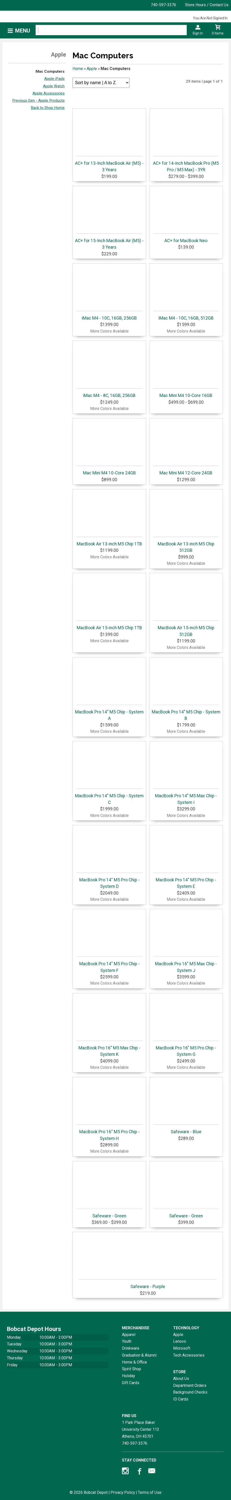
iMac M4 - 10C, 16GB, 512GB (186, 316)
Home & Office (134, 1362)
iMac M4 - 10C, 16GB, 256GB (109, 316)
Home (78, 68)
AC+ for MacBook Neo (186, 238)
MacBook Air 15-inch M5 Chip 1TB (109, 625)
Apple (92, 68)
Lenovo (179, 1341)
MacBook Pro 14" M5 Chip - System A (109, 713)
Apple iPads (54, 78)
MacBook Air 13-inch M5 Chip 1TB (109, 541)
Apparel (128, 1334)
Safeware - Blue (186, 1129)
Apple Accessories (49, 93)
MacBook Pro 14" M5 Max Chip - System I (186, 797)
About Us (181, 1378)
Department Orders (189, 1385)
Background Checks (190, 1392)
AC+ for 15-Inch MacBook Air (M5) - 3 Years (109, 241)
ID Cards (180, 1399)
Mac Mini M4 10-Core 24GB (109, 470)
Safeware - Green (109, 1213)
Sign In (197, 33)
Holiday (128, 1375)
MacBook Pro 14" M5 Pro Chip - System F (109, 965)
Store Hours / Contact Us (207, 4)
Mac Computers (50, 71)
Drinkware (130, 1348)
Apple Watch (54, 86)
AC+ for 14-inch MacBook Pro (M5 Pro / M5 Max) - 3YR (186, 164)
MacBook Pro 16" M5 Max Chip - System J (186, 965)
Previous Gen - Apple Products (38, 100)
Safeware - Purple (147, 1284)
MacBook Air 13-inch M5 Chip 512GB (186, 545)
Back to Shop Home (48, 107)
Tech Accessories (188, 1355)
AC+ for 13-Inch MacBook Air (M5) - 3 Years (109, 164)
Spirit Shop (131, 1369)
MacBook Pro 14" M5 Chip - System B (186, 713)
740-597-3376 (163, 4)
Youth (126, 1341)
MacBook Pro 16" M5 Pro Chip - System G (186, 1049)
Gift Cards (130, 1382)
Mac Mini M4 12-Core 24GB (186, 470)
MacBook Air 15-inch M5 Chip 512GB (186, 629)
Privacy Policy (123, 1492)
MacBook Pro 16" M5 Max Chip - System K (109, 1049)
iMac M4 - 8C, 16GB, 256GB (109, 393)
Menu (22, 31)
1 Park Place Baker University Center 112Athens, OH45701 (140, 1429)
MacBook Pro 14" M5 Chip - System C (109, 797)
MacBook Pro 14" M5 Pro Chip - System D (109, 881)
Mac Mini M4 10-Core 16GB (186, 393)
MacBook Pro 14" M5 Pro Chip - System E (186, 881)
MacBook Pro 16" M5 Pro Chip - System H (109, 1133)
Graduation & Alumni (139, 1355)
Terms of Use (149, 1492)
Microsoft (181, 1348)
